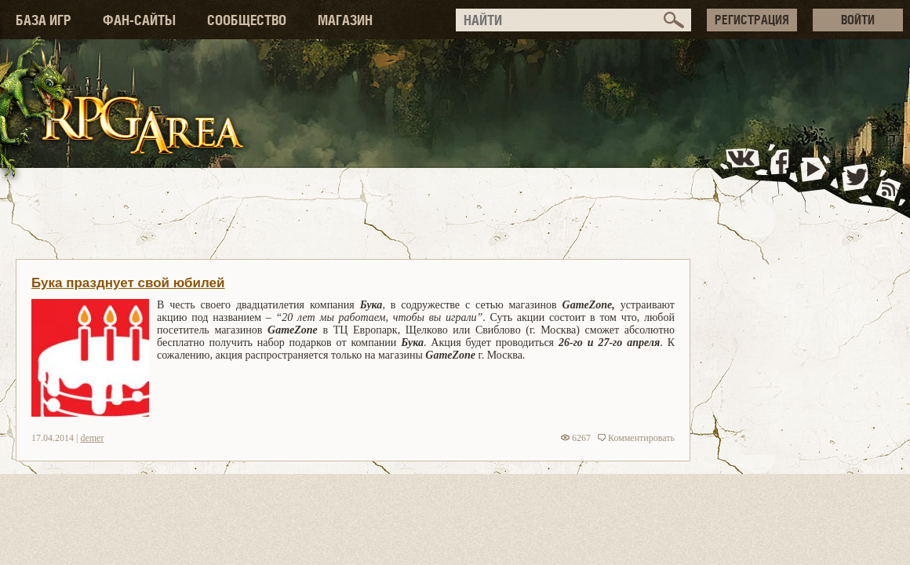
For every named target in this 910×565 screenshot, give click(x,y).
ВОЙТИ (858, 20)
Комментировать (636, 437)
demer (92, 437)
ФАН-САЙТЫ (139, 20)
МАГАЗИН (345, 20)
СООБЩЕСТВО (246, 20)
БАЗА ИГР (43, 20)
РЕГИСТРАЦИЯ (752, 20)
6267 (576, 437)
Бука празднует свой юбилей (127, 282)
